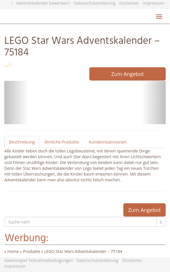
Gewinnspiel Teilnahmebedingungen (38, 260)
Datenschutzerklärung (94, 3)
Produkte (31, 251)
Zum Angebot (127, 73)
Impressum (153, 3)
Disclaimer (129, 3)
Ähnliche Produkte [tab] (61, 142)
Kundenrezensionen (107, 142)
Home (13, 251)
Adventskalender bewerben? (43, 3)
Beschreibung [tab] (22, 142)
